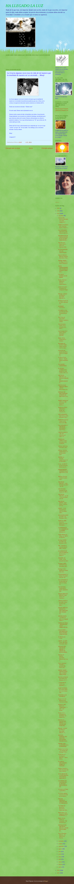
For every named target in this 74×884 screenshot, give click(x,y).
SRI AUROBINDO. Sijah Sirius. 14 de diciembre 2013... (63, 416)
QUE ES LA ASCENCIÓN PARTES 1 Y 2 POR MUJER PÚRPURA (62, 722)
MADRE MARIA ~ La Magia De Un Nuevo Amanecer (62, 262)
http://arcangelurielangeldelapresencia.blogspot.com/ (61, 110)
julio (60, 851)
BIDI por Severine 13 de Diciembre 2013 (62, 478)
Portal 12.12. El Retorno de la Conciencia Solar (63, 700)
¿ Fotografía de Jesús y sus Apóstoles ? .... (62, 684)
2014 (58, 211)
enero (60, 867)
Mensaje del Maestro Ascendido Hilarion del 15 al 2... (63, 657)
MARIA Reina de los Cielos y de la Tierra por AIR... (63, 421)
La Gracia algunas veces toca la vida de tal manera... (63, 795)
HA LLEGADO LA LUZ (24, 5)
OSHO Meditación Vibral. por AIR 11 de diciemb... (63, 536)
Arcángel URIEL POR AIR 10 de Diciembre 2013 (62, 565)
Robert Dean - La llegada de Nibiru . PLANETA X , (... (63, 814)
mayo (60, 856)
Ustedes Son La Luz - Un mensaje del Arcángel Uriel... (63, 750)
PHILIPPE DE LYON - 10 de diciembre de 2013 (63, 559)
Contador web (57, 202)
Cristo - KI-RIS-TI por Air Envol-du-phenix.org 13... (63, 465)
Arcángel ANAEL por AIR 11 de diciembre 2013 (62, 541)
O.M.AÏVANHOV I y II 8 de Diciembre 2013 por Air (63, 576)
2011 (58, 873)
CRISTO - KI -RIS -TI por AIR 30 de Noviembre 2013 (63, 642)
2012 (58, 870)
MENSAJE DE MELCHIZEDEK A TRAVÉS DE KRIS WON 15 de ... (63, 395)
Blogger (46, 881)
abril (60, 859)
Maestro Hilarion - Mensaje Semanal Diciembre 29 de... (63, 256)
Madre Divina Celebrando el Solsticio (62, 339)
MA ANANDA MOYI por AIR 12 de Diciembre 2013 (63, 517)
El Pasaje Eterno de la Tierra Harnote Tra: (63, 302)
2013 (58, 213)
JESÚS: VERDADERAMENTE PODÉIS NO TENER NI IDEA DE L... (63, 269)
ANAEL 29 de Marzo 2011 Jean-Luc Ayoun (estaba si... (63, 226)
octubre (61, 843)
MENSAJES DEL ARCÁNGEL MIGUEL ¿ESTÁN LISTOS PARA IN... (63, 828)
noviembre (61, 841)
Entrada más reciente (13, 148)
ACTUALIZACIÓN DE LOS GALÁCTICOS (62, 251)
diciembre (61, 215)
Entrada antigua (47, 148)
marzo (60, 862)
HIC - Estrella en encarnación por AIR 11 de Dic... (62, 547)
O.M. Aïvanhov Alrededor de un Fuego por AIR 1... (63, 490)
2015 (58, 208)
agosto (60, 849)
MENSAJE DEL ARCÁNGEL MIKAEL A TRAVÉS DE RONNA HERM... (63, 649)
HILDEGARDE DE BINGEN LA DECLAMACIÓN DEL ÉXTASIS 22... (63, 610)
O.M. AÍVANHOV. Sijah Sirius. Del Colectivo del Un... (63, 232)
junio (60, 854)
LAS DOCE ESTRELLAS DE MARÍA (62, 276)
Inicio (31, 148)
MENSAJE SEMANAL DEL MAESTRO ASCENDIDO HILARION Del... (63, 738)
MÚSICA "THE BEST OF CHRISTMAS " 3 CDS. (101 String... (62, 707)
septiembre (61, 846)
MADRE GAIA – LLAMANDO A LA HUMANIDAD (63, 745)
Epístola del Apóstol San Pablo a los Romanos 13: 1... (63, 678)
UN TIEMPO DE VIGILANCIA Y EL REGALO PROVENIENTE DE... (62, 783)
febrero (60, 864)
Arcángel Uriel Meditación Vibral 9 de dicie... (63, 570)
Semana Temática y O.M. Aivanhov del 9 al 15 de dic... (63, 770)
